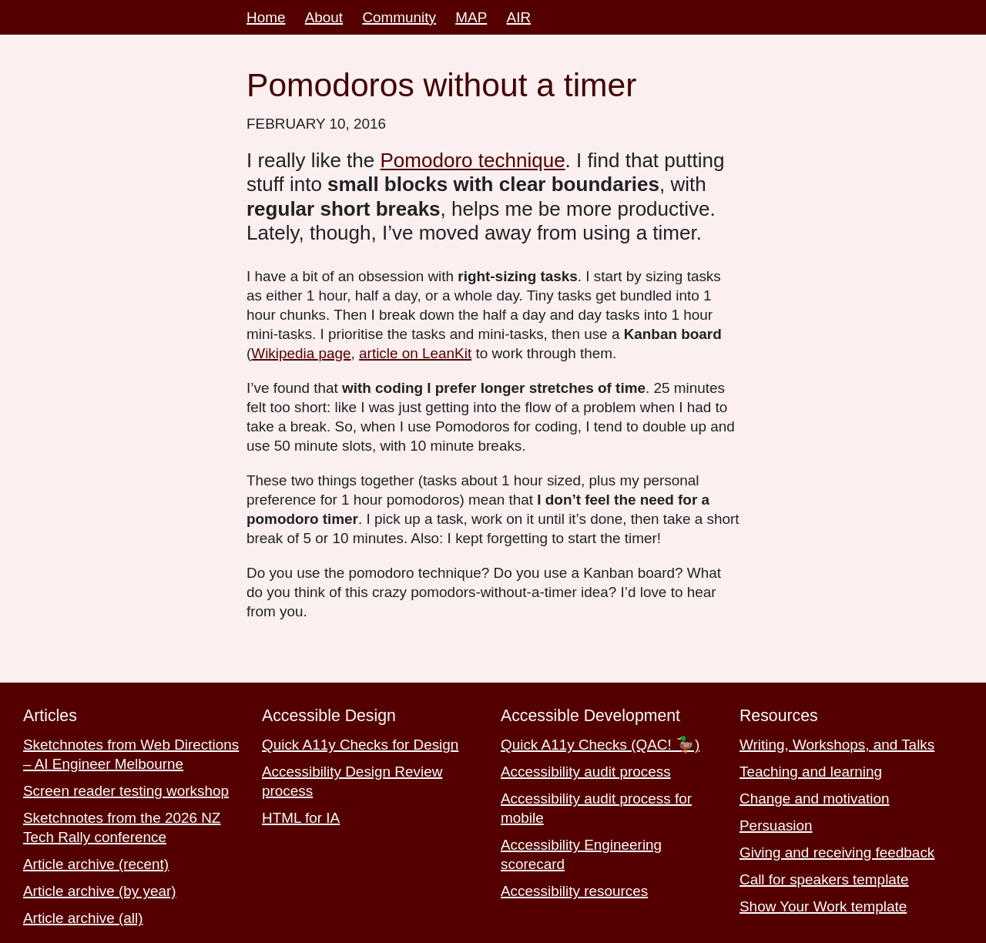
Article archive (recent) (96, 864)
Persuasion (776, 825)
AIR (519, 17)
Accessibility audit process (586, 771)
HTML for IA (301, 818)
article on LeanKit (415, 353)
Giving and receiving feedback (837, 852)
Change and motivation (814, 798)
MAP (471, 17)
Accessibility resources (574, 891)
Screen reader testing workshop (126, 791)
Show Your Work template (823, 906)
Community (399, 17)
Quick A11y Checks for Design (360, 745)
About (324, 17)
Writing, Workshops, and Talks (837, 745)
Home (265, 17)
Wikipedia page (300, 353)
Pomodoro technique (473, 160)
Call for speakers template (824, 879)
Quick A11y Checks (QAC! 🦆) (600, 745)
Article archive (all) (83, 918)
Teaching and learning (811, 771)
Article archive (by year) (99, 891)
